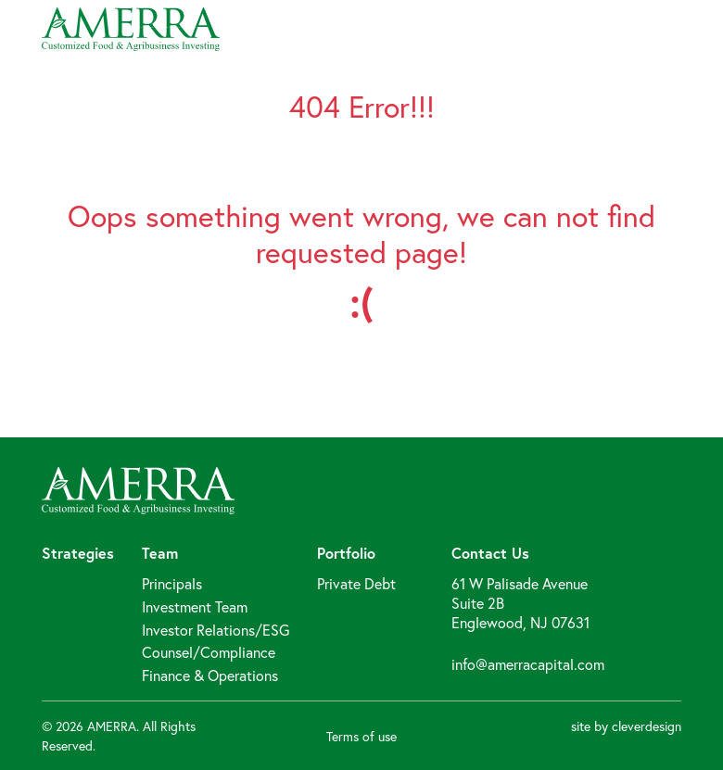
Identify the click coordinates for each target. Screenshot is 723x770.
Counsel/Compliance (208, 652)
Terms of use (361, 736)
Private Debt (356, 583)
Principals (172, 583)
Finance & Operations (210, 675)
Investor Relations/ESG (215, 629)
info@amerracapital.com (527, 664)
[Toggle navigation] (676, 29)
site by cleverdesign (626, 726)
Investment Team (194, 606)
